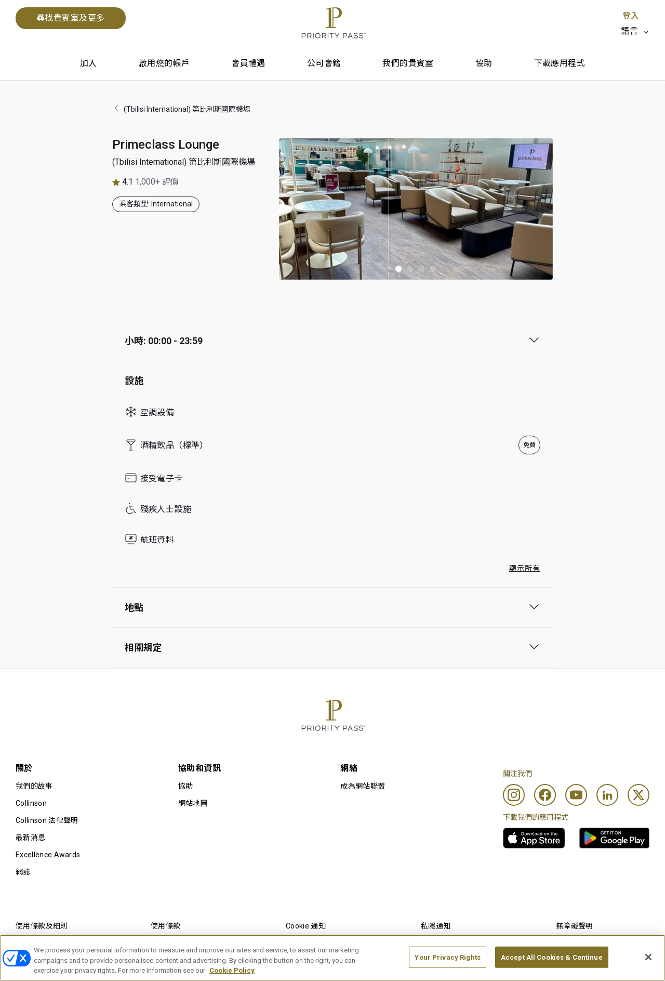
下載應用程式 (559, 63)
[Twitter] (638, 795)
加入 (88, 63)
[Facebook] (545, 795)
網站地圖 (193, 803)
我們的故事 (34, 786)
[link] (534, 838)
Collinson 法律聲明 (47, 820)
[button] (398, 269)
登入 (630, 16)
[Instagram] (514, 795)
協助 (484, 63)
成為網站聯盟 (362, 786)
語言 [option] (629, 31)
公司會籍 (324, 63)
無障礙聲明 (574, 926)
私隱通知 (435, 926)
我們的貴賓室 (407, 63)
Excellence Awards (48, 855)
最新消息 (30, 837)
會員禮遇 (248, 63)
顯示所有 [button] (524, 568)
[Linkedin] (607, 795)
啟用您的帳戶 (164, 63)
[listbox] (635, 31)
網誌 (23, 872)
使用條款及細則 (42, 926)
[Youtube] (576, 795)
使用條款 (165, 926)
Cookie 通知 (306, 926)
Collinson (31, 803)
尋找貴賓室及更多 (70, 18)
